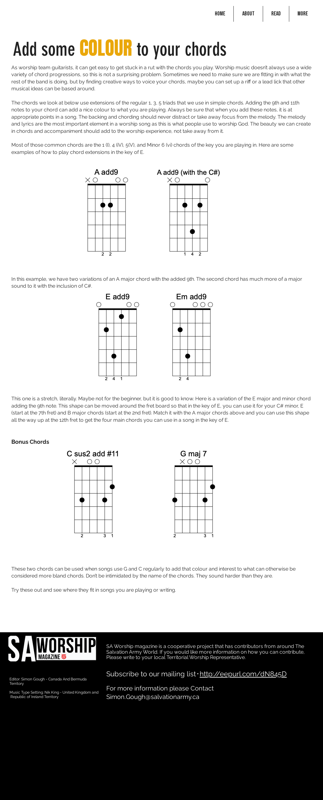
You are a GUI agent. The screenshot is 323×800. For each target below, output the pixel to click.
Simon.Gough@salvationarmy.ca (152, 697)
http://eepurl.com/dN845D (243, 674)
